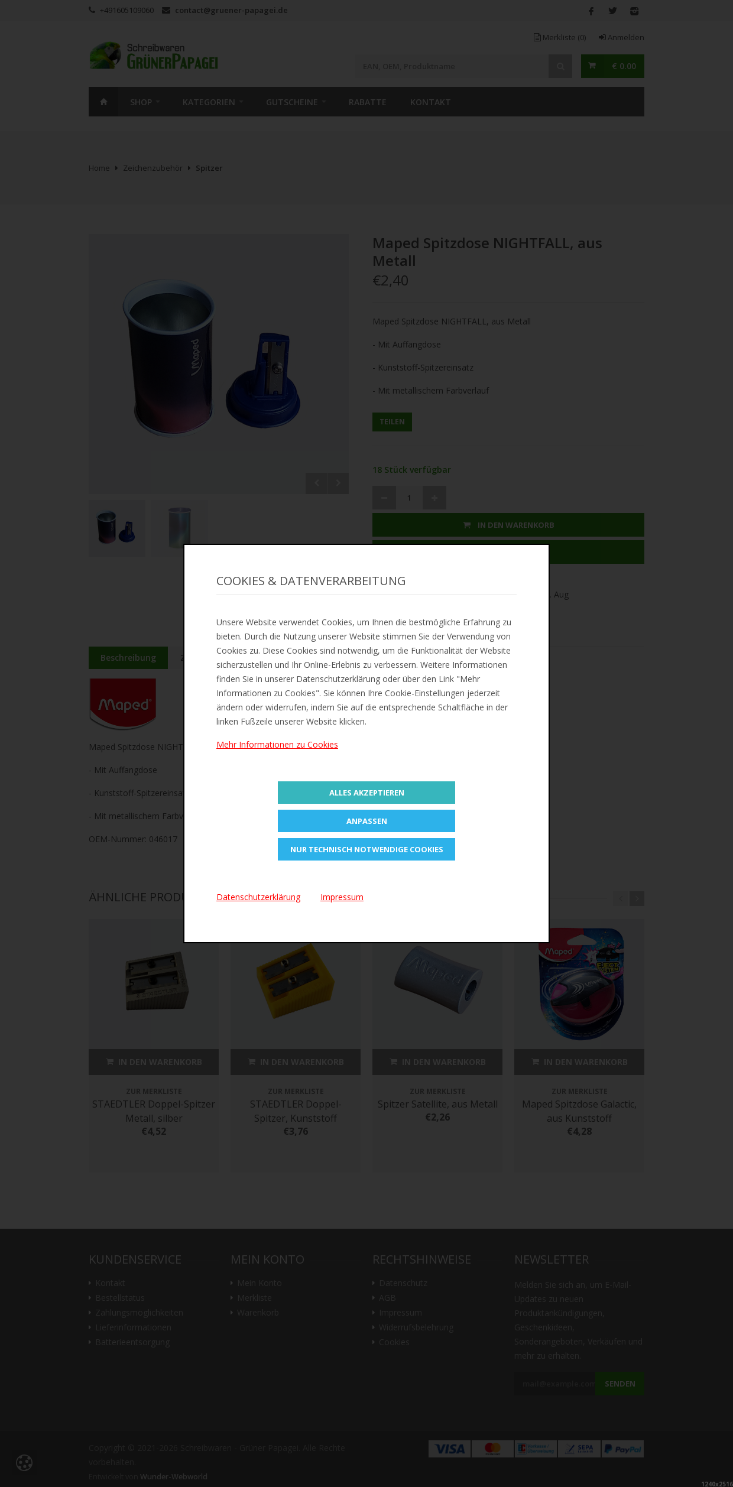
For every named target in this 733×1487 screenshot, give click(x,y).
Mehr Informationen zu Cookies (277, 744)
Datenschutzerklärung (258, 896)
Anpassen (366, 821)
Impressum (342, 896)
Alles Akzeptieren (366, 792)
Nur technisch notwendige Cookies (366, 849)
